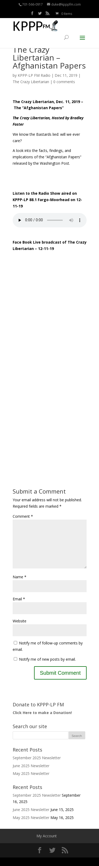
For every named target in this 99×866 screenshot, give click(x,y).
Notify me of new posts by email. (47, 667)
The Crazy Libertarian (31, 81)
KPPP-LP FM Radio (34, 75)
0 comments (64, 81)
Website (19, 629)
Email (19, 607)
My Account (46, 844)
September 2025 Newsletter (37, 766)
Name (19, 585)
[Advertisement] (50, 405)
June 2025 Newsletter (31, 774)
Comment (23, 516)
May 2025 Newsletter (31, 781)
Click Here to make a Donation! (42, 721)
